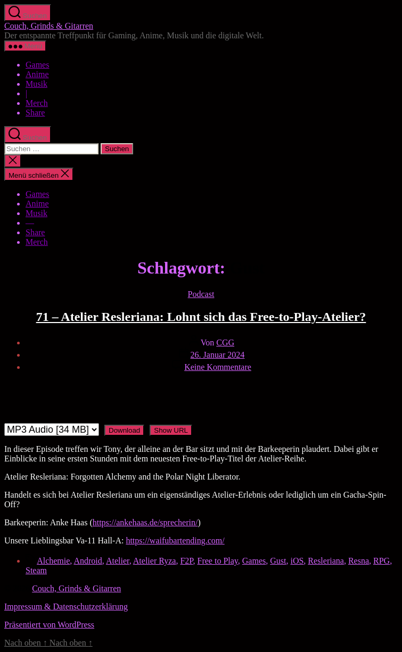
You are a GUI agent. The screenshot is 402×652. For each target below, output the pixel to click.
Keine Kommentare (217, 367)
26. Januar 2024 (218, 354)
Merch (37, 103)
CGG (225, 342)
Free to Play (218, 560)
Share (35, 112)
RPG (381, 560)
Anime (37, 74)
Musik (36, 83)
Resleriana (326, 560)
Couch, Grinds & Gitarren (48, 25)
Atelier (117, 560)
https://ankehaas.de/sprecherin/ (145, 522)
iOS (296, 560)
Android (87, 560)
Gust (278, 560)
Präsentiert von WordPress (49, 624)
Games (37, 64)
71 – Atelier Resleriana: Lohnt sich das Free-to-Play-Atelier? (201, 317)
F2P (186, 560)
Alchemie (53, 560)
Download (124, 430)
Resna (358, 560)
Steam (36, 570)
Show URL (171, 430)
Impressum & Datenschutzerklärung (66, 606)
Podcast (201, 294)
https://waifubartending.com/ (175, 540)
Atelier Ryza (154, 560)
